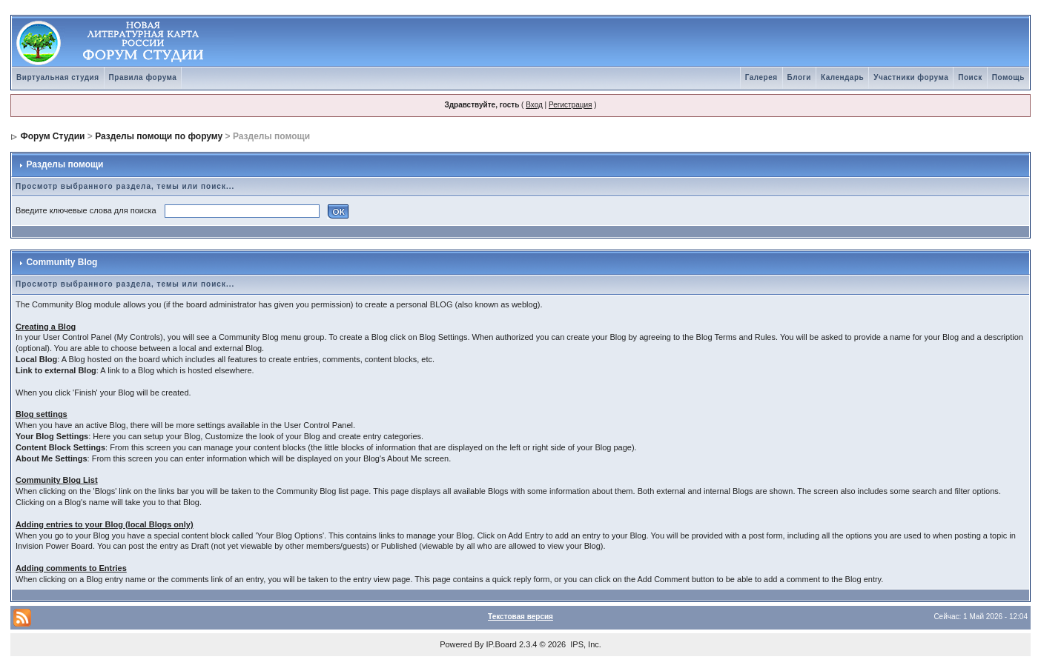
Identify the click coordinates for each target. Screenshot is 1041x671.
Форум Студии (52, 136)
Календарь (842, 77)
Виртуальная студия (57, 77)
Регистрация (570, 105)
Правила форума (143, 77)
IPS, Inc (584, 644)
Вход (534, 105)
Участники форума (910, 77)
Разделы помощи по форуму (158, 136)
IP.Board (501, 644)
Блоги (799, 77)
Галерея (761, 77)
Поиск (970, 77)
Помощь (1008, 77)
